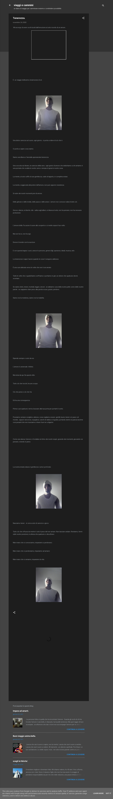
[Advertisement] (97, 45)
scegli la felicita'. (20, 761)
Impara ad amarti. (21, 711)
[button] (83, 18)
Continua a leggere (76, 729)
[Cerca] (103, 6)
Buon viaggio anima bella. (24, 736)
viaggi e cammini (23, 5)
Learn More (98, 793)
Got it (108, 793)
